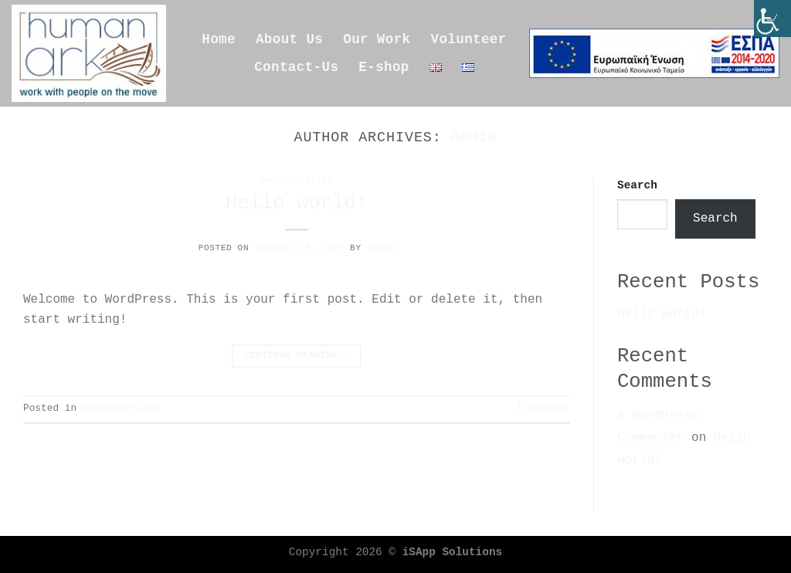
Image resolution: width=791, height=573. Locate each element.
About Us (289, 39)
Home (219, 39)
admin (474, 138)
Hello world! (297, 203)
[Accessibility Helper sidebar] (772, 18)
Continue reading (296, 356)
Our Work (376, 39)
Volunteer (469, 39)
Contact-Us (296, 67)
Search (637, 185)
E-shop (383, 67)
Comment (543, 408)
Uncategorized (297, 180)
